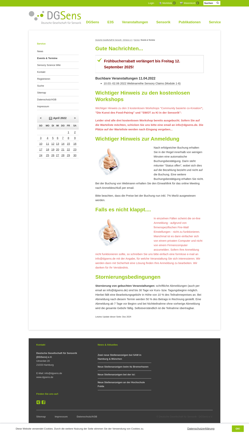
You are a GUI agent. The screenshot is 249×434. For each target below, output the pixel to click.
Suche (40, 85)
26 (53, 155)
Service (215, 22)
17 (40, 149)
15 (68, 143)
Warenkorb (191, 3)
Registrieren (43, 78)
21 (62, 149)
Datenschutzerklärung (200, 428)
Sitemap (41, 92)
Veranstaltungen (135, 22)
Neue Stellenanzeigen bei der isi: (116, 374)
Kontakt (41, 72)
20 (57, 149)
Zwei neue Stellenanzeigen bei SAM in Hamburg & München (119, 357)
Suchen (217, 2)
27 (57, 155)
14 (62, 143)
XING (38, 402)
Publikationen (190, 22)
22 (68, 149)
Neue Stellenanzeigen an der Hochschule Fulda (121, 384)
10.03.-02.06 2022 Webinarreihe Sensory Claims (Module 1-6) (142, 83)
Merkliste (168, 3)
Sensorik (163, 22)
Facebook (44, 402)
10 (40, 143)
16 (74, 143)
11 (47, 143)
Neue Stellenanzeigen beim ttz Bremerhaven (123, 366)
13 (57, 143)
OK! (238, 428)
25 (47, 155)
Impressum (43, 106)
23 (74, 149)
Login (151, 3)
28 (62, 155)
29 (68, 155)
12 (53, 143)
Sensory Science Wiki (49, 65)
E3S (110, 22)
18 (47, 149)
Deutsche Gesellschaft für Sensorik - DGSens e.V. (114, 40)
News (40, 51)
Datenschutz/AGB (46, 99)
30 (74, 155)
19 (53, 149)
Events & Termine (47, 58)
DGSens (92, 22)
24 (40, 155)
